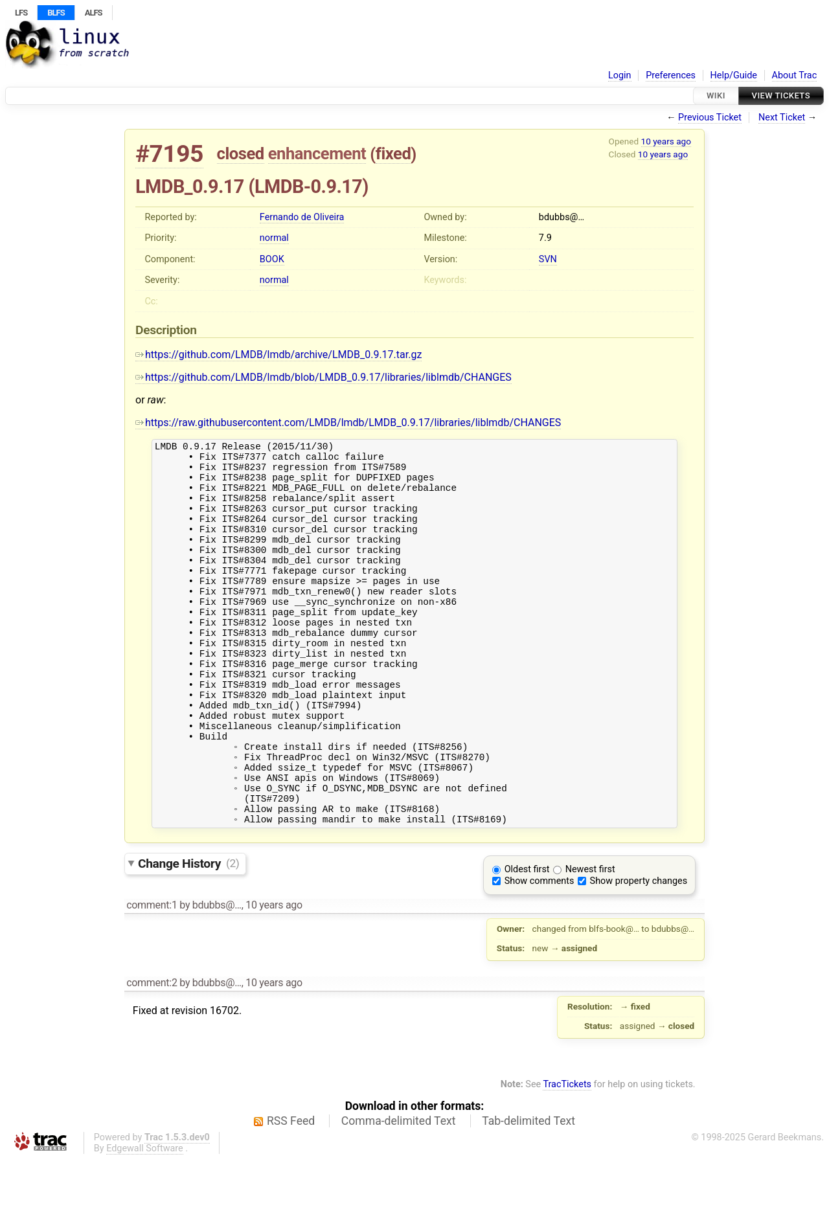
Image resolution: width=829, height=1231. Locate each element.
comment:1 (151, 977)
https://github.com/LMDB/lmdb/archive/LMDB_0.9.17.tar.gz (278, 354)
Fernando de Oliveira (302, 217)
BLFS (55, 12)
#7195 (169, 154)
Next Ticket (781, 117)
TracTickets (567, 1156)
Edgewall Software (144, 1220)
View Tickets (781, 95)
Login (619, 75)
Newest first (590, 941)
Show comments (539, 952)
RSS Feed (291, 1192)
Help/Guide (733, 75)
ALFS (93, 12)
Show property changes (638, 952)
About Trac (794, 75)
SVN (548, 259)
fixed (393, 153)
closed (240, 153)
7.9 (545, 237)
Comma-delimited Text (398, 1192)
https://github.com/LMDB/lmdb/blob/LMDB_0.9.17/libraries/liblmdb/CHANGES (323, 377)
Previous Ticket (710, 117)
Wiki (716, 95)
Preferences (671, 75)
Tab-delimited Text (528, 1192)
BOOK (272, 259)
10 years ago (666, 141)
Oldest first (527, 941)
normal (274, 237)
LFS (21, 12)
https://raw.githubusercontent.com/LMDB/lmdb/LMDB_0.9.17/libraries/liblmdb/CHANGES (348, 422)
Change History (188, 934)
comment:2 (151, 1054)
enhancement (317, 153)
